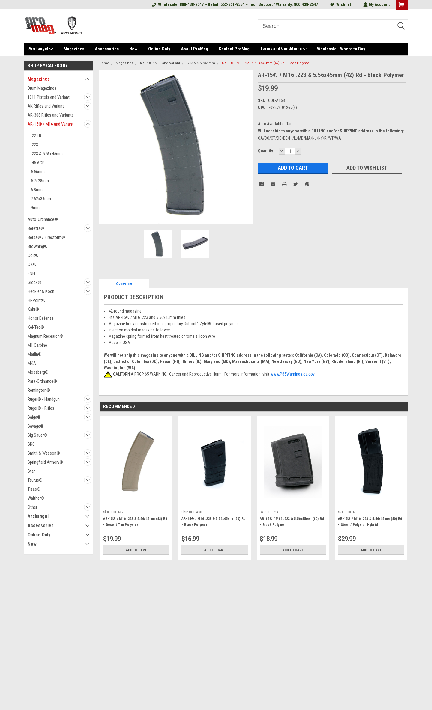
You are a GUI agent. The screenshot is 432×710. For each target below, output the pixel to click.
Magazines (74, 49)
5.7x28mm (40, 180)
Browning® (38, 246)
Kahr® (33, 309)
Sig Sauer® (37, 435)
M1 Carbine (37, 345)
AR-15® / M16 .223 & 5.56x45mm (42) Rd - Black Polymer (266, 63)
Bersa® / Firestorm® (46, 237)
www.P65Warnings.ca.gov (292, 374)
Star (31, 471)
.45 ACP (38, 162)
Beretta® (36, 228)
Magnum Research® (45, 336)
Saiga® (34, 417)
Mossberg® (38, 372)
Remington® (39, 390)
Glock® (34, 282)
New (133, 49)
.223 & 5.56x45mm (47, 153)
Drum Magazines (42, 88)
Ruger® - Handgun (44, 399)
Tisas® (34, 489)
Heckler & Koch (41, 291)
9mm (35, 207)
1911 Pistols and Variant (49, 97)
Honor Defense (41, 318)
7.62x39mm (41, 198)
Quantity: (266, 150)
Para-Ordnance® (42, 381)
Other (32, 507)
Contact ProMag (234, 49)
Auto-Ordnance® (43, 219)
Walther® (36, 498)
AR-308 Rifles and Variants (51, 115)
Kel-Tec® (36, 327)
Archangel (40, 49)
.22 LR (36, 135)
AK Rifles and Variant (46, 106)
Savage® (36, 426)
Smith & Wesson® (44, 453)
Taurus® (35, 480)
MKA (32, 363)
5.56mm (38, 171)
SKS (31, 444)
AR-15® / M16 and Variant (51, 124)
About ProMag (194, 49)
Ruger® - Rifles (41, 408)
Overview (124, 283)
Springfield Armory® (45, 462)
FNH (31, 273)
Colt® (33, 255)
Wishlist (340, 4)
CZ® (32, 264)
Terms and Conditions (283, 49)
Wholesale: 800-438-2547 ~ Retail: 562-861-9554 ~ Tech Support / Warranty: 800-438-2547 (234, 4)
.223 (34, 144)
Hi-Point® (37, 300)
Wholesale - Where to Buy (341, 49)
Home (104, 63)
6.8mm (37, 189)
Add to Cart (136, 550)
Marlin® (35, 354)
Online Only (159, 49)
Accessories (107, 49)
